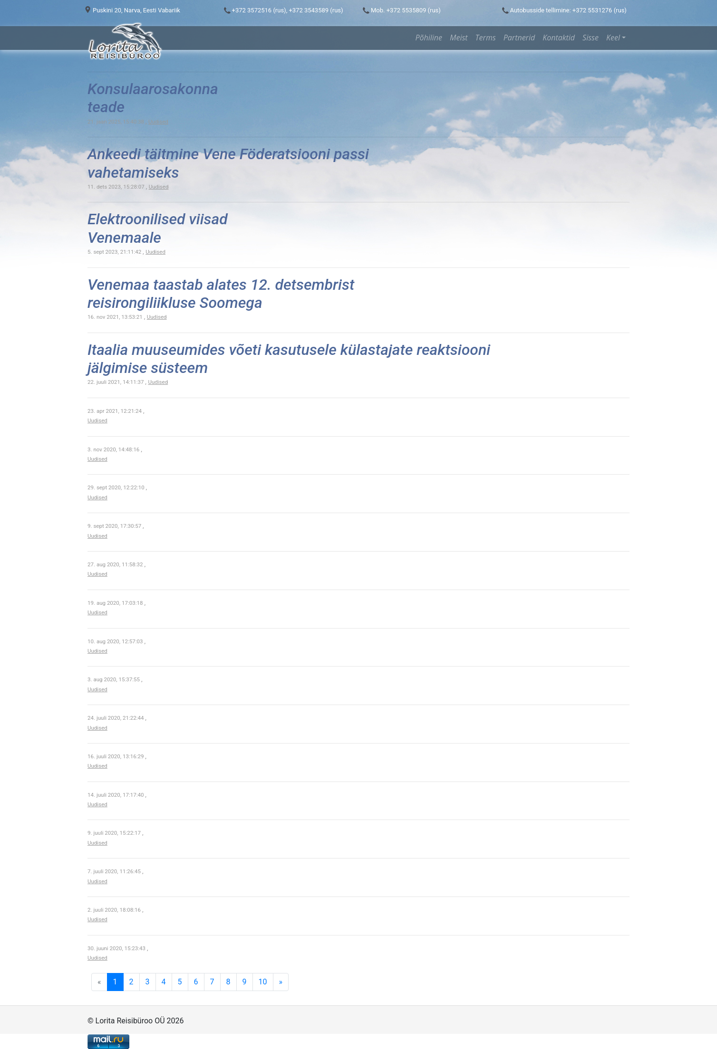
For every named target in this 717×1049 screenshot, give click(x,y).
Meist (459, 37)
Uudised (158, 121)
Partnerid (519, 37)
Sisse (590, 37)
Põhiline (428, 37)
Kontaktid (559, 37)
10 (263, 981)
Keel (613, 37)
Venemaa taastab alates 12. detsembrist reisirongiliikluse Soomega (220, 294)
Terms (485, 37)
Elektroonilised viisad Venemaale (157, 228)
